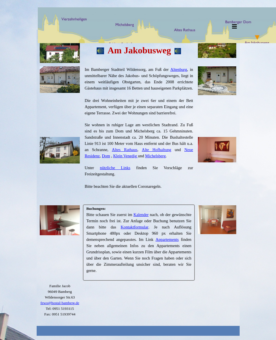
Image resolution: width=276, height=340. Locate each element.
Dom (106, 156)
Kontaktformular (135, 227)
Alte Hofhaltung (156, 149)
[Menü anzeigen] (234, 26)
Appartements (167, 239)
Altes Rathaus (124, 149)
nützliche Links (115, 167)
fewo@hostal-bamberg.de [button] (59, 303)
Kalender (141, 214)
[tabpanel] (139, 44)
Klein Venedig (125, 156)
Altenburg (178, 69)
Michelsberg (155, 156)
